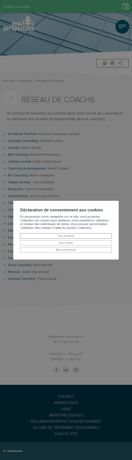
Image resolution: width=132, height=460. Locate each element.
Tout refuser (66, 243)
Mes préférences (66, 250)
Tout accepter (66, 236)
